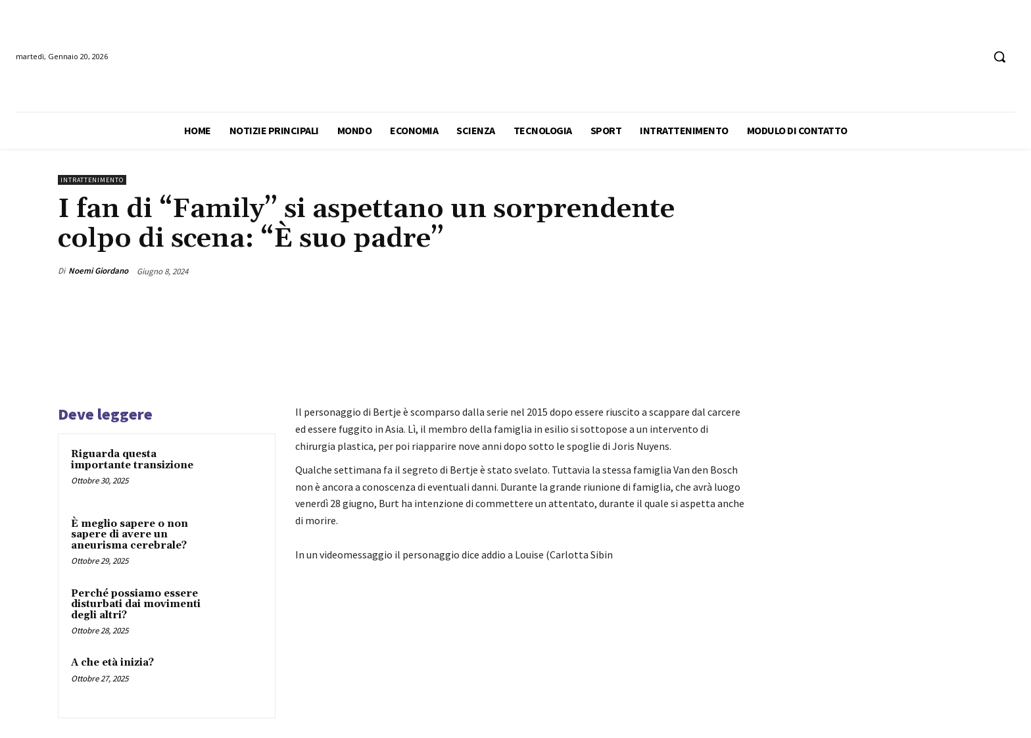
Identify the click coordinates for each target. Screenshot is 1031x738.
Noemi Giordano (98, 270)
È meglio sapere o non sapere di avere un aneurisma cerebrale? (129, 535)
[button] (999, 56)
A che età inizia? (112, 662)
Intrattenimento (92, 180)
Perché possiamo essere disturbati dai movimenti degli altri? (136, 604)
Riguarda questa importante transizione (132, 460)
